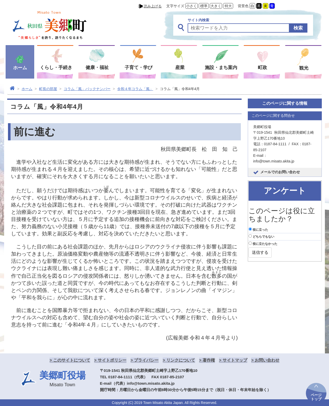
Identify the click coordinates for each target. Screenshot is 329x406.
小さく (191, 6)
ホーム (27, 89)
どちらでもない (261, 236)
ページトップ (316, 397)
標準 (203, 6)
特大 (228, 6)
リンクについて (180, 360)
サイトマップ (235, 360)
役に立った (258, 229)
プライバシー (146, 360)
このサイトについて (71, 360)
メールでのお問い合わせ (280, 172)
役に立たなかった (263, 243)
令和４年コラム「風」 (135, 89)
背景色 (243, 6)
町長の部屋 (48, 89)
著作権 (209, 360)
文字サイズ (175, 6)
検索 (298, 28)
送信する (260, 252)
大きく (216, 6)
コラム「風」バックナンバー (87, 89)
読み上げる (153, 6)
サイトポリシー (112, 360)
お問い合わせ (267, 360)
